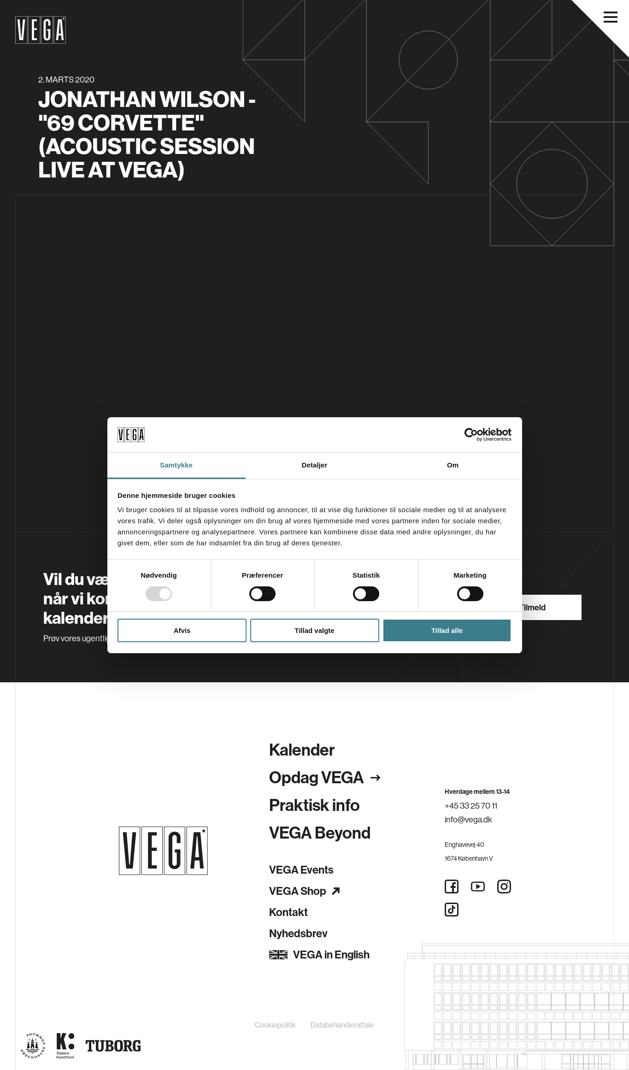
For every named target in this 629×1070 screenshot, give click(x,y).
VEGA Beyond (319, 833)
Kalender (302, 750)
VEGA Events (301, 869)
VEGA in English (319, 954)
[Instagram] (504, 886)
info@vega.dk (468, 819)
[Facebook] (451, 886)
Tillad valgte (314, 630)
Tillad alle (447, 630)
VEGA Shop (304, 891)
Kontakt (288, 912)
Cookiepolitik (275, 1025)
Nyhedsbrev (298, 933)
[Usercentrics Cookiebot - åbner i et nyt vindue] (471, 435)
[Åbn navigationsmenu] (610, 17)
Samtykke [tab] (176, 465)
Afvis (182, 630)
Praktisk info (314, 805)
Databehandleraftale (342, 1025)
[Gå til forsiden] (163, 851)
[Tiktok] (451, 909)
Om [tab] (453, 465)
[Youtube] (477, 886)
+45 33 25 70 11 (471, 805)
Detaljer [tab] (315, 465)
